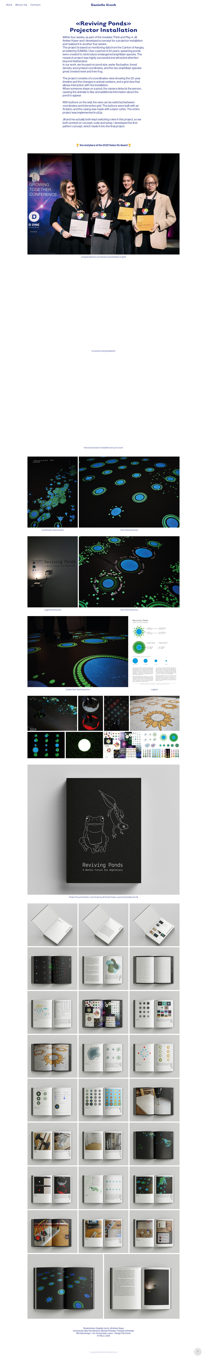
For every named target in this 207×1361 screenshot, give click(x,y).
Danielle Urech (103, 4)
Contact (35, 4)
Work (9, 4)
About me (21, 4)
